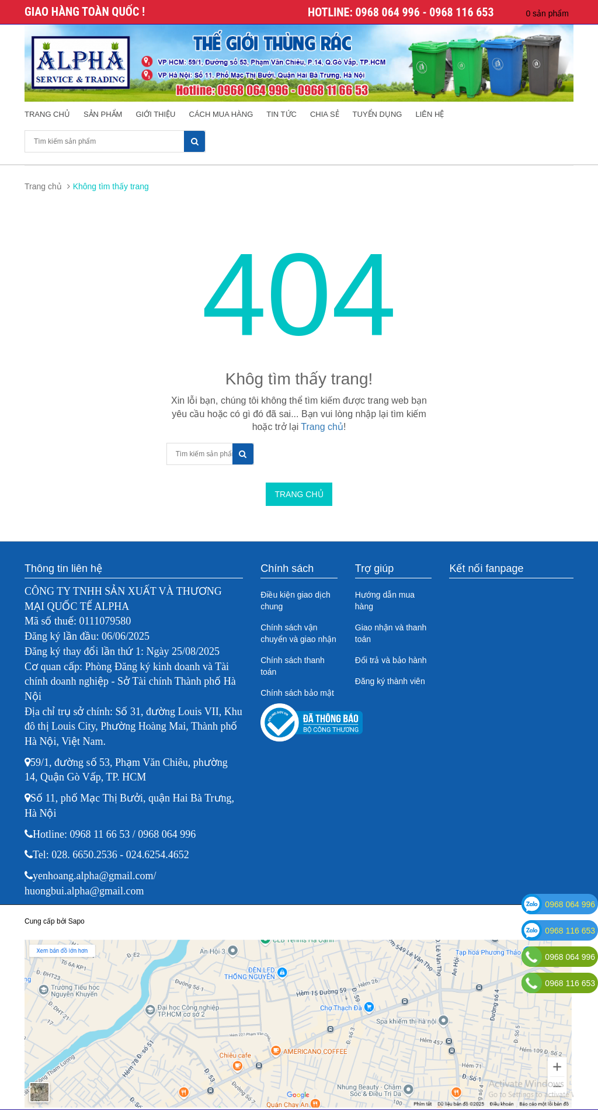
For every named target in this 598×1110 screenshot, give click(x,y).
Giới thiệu (155, 114)
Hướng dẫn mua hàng (385, 600)
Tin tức (281, 114)
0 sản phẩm (547, 13)
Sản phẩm (103, 114)
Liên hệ (429, 114)
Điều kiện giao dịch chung (295, 600)
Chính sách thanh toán (292, 666)
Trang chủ (47, 114)
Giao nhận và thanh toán (390, 633)
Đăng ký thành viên (390, 681)
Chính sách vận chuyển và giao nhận (298, 633)
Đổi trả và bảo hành (391, 660)
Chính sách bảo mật (297, 693)
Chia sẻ (324, 114)
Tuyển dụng (377, 114)
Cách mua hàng (221, 114)
